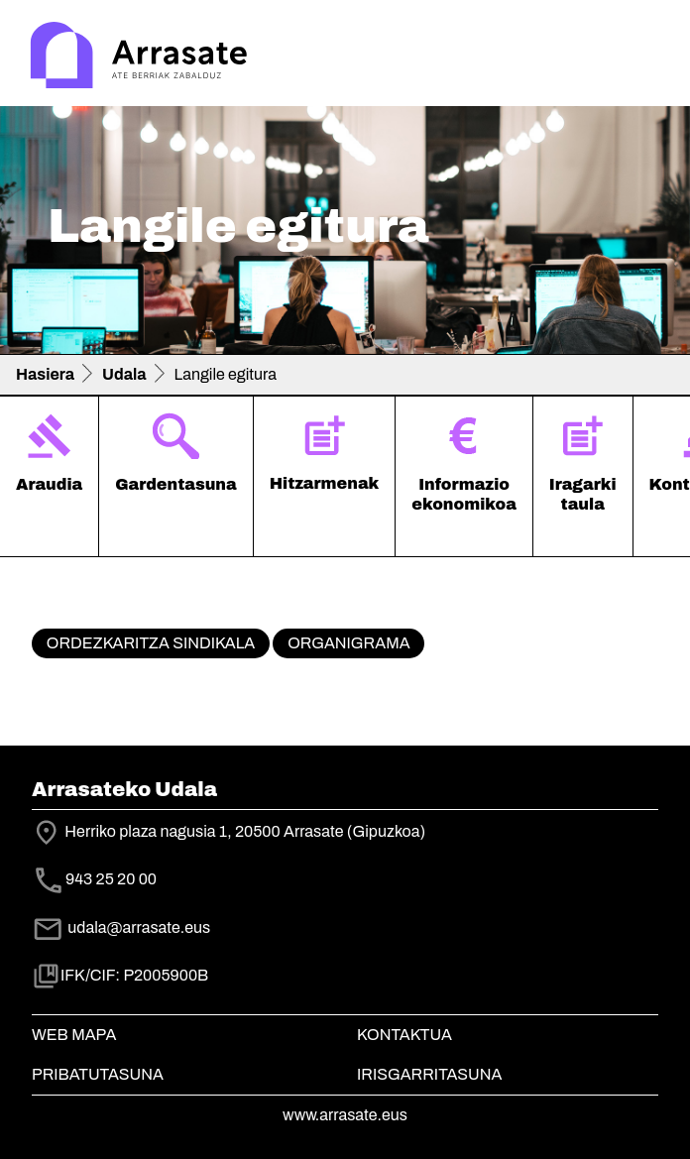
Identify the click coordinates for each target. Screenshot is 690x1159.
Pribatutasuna (98, 1074)
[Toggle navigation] (646, 57)
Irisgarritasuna (430, 1074)
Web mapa (74, 1034)
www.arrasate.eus (345, 1114)
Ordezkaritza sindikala (151, 643)
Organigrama (348, 643)
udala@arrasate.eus (121, 927)
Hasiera (45, 374)
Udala (124, 374)
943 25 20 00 (111, 878)
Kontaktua (404, 1034)
